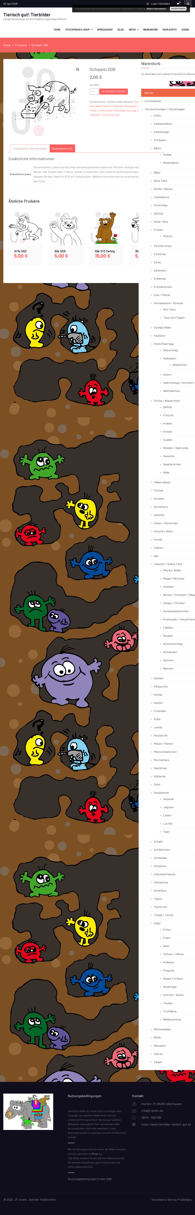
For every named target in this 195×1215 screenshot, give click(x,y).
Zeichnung (113, 114)
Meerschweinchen (165, 751)
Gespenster (179, 364)
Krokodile (160, 710)
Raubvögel (169, 986)
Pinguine (168, 970)
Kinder (93, 110)
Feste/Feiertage (164, 343)
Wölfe (157, 1037)
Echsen (158, 229)
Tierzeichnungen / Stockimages (164, 109)
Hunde (158, 539)
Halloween (169, 358)
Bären (157, 148)
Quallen (168, 439)
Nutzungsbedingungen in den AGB (90, 1178)
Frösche (168, 415)
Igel (156, 555)
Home (57, 29)
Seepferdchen (172, 464)
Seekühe (168, 456)
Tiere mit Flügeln (174, 317)
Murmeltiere (161, 760)
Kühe (157, 719)
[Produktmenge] (94, 91)
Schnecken (170, 652)
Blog (121, 29)
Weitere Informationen (156, 9)
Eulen (166, 937)
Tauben (168, 1003)
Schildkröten (162, 849)
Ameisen (168, 586)
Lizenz (101, 110)
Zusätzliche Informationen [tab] (30, 148)
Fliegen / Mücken (174, 603)
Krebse (167, 431)
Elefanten (160, 270)
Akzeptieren (178, 9)
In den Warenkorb (113, 91)
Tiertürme (160, 906)
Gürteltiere (161, 506)
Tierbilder (95, 114)
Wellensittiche (172, 1019)
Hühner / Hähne (173, 954)
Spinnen (168, 660)
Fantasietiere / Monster (169, 303)
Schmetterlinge (173, 643)
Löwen (167, 815)
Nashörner (160, 768)
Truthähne (170, 1011)
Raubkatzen (161, 792)
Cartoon (107, 105)
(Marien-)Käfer (172, 570)
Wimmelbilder (162, 1029)
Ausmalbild (96, 105)
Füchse (158, 490)
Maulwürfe (160, 735)
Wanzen (168, 668)
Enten (167, 929)
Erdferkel (160, 278)
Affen (157, 115)
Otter (157, 784)
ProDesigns (184, 1199)
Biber (157, 172)
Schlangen (160, 857)
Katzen (158, 702)
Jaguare (168, 807)
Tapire (158, 898)
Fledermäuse (162, 482)
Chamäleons (161, 197)
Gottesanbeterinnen (176, 611)
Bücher (149, 92)
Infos (132, 29)
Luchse (167, 823)
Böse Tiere (160, 180)
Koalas (167, 154)
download (118, 105)
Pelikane (168, 962)
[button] (78, 69)
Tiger (166, 831)
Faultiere (159, 335)
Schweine (160, 866)
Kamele (158, 678)
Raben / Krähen (173, 978)
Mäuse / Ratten (163, 743)
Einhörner (160, 254)
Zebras (158, 1053)
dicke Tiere (161, 221)
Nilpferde (160, 776)
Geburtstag (170, 350)
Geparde (168, 799)
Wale (166, 472)
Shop (95, 1153)
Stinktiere (160, 890)
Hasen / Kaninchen (166, 523)
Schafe (158, 841)
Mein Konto (170, 29)
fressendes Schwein (135, 105)
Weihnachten (171, 390)
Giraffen (159, 498)
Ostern (167, 374)
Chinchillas (161, 205)
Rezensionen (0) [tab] (62, 148)
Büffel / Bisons (163, 188)
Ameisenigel (161, 131)
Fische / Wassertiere (167, 400)
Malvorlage (119, 110)
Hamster (159, 515)
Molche (167, 236)
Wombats (160, 1045)
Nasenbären (171, 162)
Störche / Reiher (173, 995)
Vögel (157, 923)
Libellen (168, 627)
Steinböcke (161, 882)
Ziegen (158, 1062)
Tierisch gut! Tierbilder (27, 14)
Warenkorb (150, 29)
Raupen (168, 635)
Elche (157, 262)
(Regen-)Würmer (174, 578)
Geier (166, 945)
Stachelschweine (164, 874)
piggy (133, 110)
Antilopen (160, 140)
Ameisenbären (163, 123)
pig (127, 110)
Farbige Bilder (162, 327)
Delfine (167, 407)
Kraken (167, 423)
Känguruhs (161, 686)
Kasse (185, 29)
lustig (109, 110)
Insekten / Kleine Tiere (168, 564)
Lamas (158, 727)
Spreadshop (105, 29)
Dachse (158, 213)
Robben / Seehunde (175, 447)
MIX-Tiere (169, 309)
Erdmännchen (163, 286)
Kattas (158, 694)
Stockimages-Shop (77, 29)
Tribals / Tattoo (164, 915)
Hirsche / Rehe (163, 531)
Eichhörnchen (163, 246)
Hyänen (158, 547)
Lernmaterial (152, 101)
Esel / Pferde (162, 295)
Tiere (104, 114)
